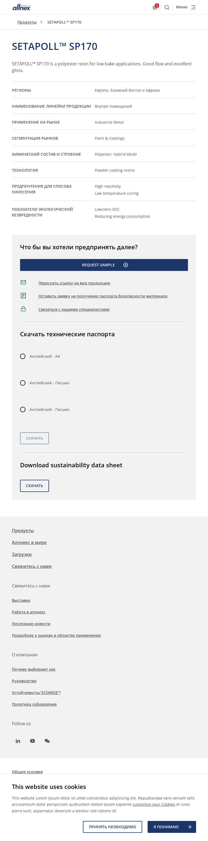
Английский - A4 (45, 356)
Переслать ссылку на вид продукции (74, 283)
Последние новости (31, 623)
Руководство (24, 680)
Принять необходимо (112, 826)
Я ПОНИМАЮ (173, 827)
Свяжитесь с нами (32, 566)
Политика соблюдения (34, 704)
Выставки (21, 600)
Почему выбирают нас (34, 669)
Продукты (27, 22)
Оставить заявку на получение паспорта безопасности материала (102, 296)
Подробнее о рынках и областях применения (56, 635)
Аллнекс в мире (29, 542)
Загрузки (22, 554)
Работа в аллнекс (29, 612)
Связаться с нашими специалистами (74, 309)
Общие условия (27, 771)
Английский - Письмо (49, 382)
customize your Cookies (154, 804)
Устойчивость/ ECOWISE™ (36, 692)
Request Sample (105, 265)
